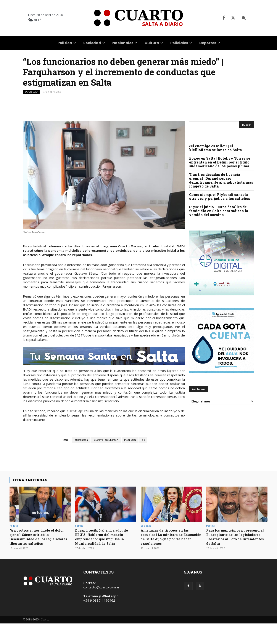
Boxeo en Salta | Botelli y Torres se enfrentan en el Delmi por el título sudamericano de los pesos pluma (219, 162)
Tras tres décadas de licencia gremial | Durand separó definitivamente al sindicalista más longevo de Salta (221, 180)
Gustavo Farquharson (106, 440)
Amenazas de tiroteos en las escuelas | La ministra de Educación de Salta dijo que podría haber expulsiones (167, 537)
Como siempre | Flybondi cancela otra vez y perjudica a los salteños (219, 196)
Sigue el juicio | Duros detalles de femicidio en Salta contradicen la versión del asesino (218, 211)
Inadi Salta (130, 440)
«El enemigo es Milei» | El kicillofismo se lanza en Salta (215, 148)
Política (14, 525)
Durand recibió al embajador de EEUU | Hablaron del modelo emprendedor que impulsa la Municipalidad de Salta (104, 537)
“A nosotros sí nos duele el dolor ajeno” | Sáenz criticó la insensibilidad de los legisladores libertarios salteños (39, 539)
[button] (243, 18)
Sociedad (31, 92)
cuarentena (81, 440)
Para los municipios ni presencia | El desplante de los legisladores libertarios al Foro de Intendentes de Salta (235, 537)
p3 (143, 440)
